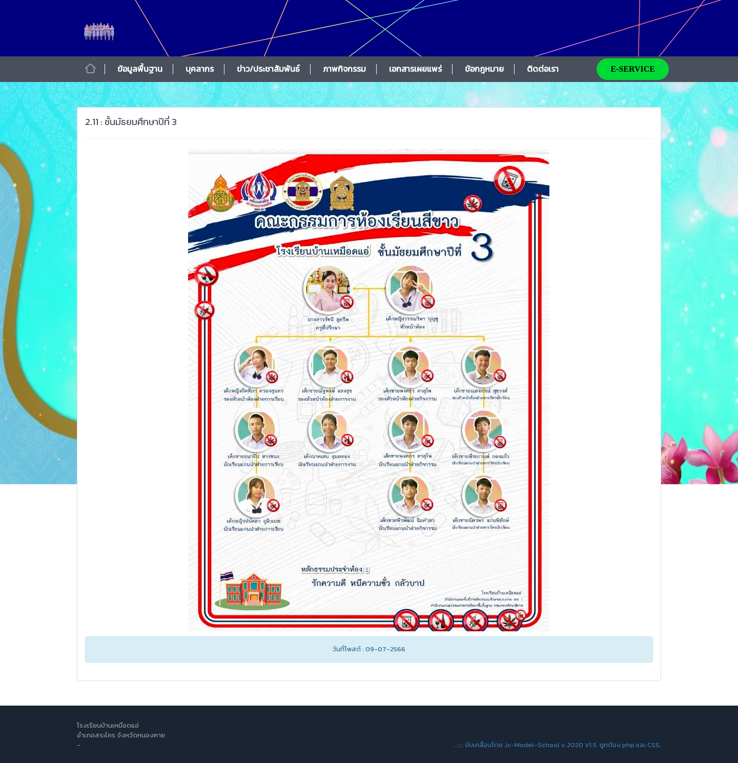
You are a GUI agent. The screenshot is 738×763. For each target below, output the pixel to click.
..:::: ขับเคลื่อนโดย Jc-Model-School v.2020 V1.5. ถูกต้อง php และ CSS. (557, 745)
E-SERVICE (632, 69)
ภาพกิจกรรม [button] (344, 69)
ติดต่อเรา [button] (543, 69)
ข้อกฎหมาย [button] (484, 69)
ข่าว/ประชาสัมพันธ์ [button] (268, 69)
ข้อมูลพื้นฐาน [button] (139, 69)
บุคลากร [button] (200, 69)
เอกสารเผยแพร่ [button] (415, 69)
